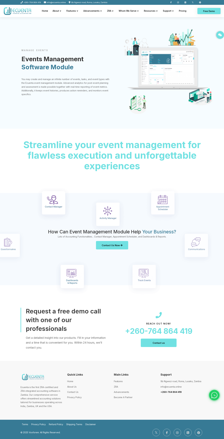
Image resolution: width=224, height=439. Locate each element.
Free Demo (209, 11)
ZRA (109, 10)
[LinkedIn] (188, 432)
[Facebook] (166, 432)
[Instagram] (177, 432)
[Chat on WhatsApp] (214, 395)
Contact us (159, 342)
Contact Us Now (112, 245)
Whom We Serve (127, 10)
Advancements (91, 10)
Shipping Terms (74, 424)
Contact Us (72, 392)
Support (167, 10)
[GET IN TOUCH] (220, 35)
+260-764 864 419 (158, 331)
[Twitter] (156, 432)
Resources (149, 10)
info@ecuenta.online (171, 386)
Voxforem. (34, 432)
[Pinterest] (198, 432)
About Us (72, 386)
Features (71, 10)
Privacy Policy (74, 397)
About (56, 10)
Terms (25, 424)
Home (45, 10)
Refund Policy (56, 424)
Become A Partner (123, 397)
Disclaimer (90, 424)
